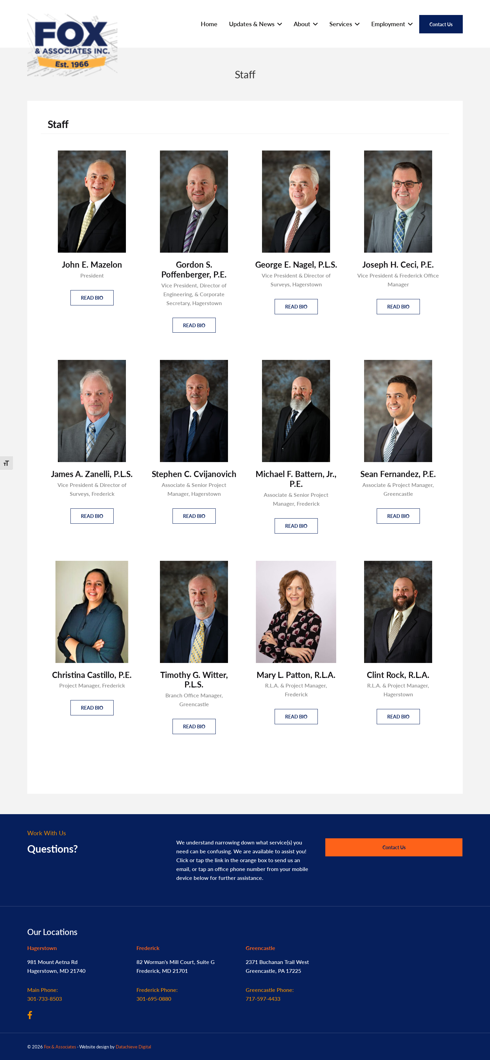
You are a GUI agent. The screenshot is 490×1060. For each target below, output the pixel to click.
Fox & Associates (60, 1046)
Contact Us (394, 847)
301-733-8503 (44, 994)
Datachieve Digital (133, 1046)
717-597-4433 (270, 994)
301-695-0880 (157, 994)
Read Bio (92, 297)
